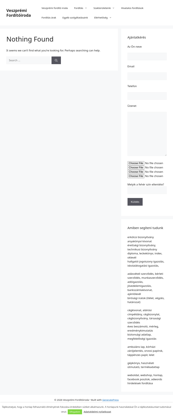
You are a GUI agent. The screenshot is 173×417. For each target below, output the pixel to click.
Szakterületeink (105, 8)
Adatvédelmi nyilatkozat (97, 411)
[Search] (56, 60)
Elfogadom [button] (75, 411)
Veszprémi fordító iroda (55, 8)
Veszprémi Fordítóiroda (18, 13)
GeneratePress (110, 399)
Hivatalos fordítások (132, 8)
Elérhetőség (104, 17)
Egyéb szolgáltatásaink (75, 17)
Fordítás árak (49, 17)
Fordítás (82, 8)
